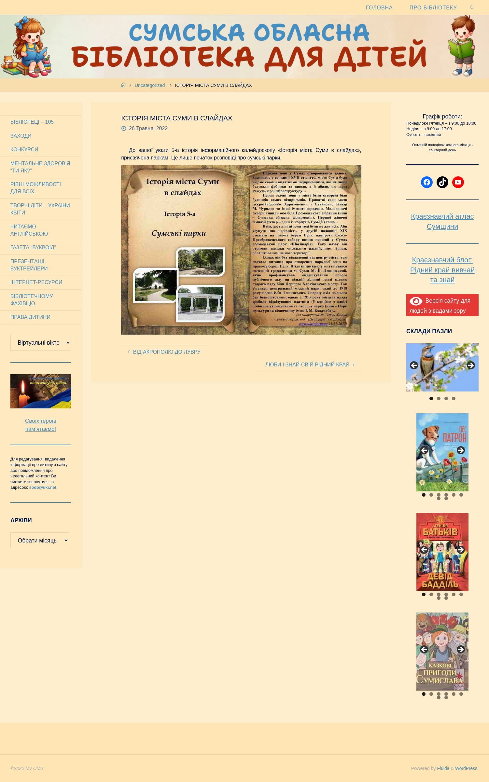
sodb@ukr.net (42, 488)
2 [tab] (438, 398)
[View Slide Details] (442, 367)
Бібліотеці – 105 (32, 122)
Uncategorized (150, 85)
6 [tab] (461, 495)
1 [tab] (431, 398)
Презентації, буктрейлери (29, 265)
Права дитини (30, 318)
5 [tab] (453, 495)
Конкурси (24, 150)
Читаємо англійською (29, 230)
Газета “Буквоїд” (33, 248)
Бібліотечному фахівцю (31, 300)
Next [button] (470, 366)
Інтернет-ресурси (36, 283)
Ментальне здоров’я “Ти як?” (40, 167)
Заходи (21, 136)
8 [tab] (446, 498)
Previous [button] (414, 366)
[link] (472, 7)
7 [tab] (438, 498)
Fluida (441, 768)
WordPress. (466, 768)
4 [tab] (453, 398)
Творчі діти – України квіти (40, 209)
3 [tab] (446, 398)
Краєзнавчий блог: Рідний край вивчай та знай (442, 270)
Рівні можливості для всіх (35, 188)
